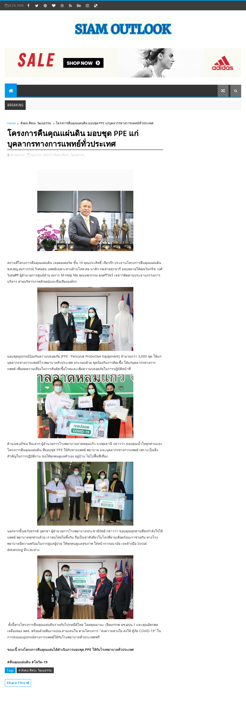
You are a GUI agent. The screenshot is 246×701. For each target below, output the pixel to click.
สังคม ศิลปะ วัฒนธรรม (35, 123)
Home (11, 123)
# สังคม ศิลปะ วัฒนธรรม (35, 670)
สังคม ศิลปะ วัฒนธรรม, (69, 155)
